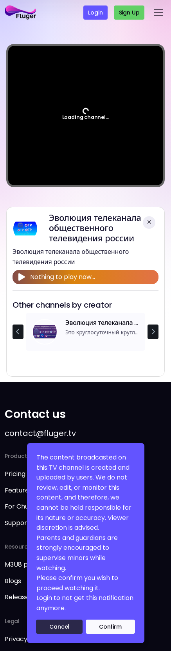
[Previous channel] (18, 332)
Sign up (129, 12)
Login (95, 12)
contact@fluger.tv (40, 433)
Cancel (59, 627)
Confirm (110, 627)
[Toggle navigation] (158, 12)
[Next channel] (153, 332)
